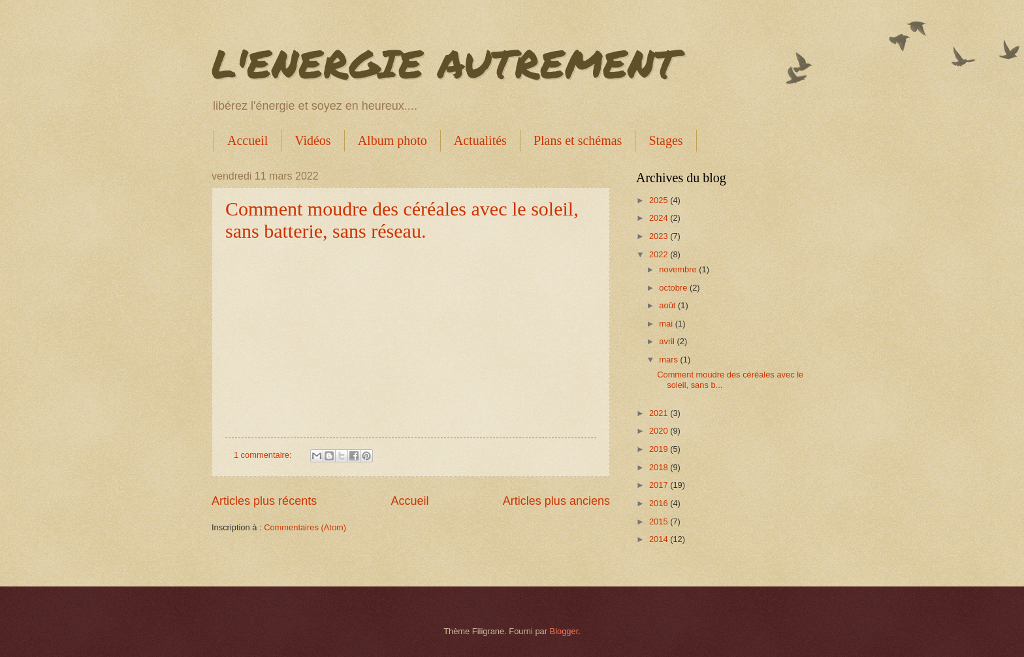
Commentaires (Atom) (305, 527)
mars (669, 359)
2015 (659, 521)
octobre (674, 288)
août (668, 305)
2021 (659, 413)
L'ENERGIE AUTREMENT (445, 63)
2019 (659, 449)
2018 (659, 467)
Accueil (247, 140)
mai (667, 323)
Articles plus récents (264, 500)
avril (668, 341)
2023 (659, 236)
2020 (659, 431)
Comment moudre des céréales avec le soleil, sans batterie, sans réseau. (402, 220)
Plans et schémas (578, 140)
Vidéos (312, 140)
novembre (679, 269)
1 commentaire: (264, 455)
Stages (665, 140)
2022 (659, 254)
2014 (659, 539)
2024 (659, 218)
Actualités (480, 140)
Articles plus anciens (556, 500)
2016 (659, 503)
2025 (659, 200)
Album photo (392, 140)
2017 (659, 485)
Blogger (564, 631)
